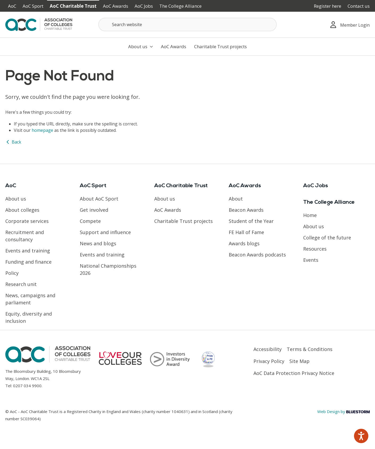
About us (140, 46)
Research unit (21, 284)
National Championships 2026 (108, 269)
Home (310, 215)
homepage (42, 130)
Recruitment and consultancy (24, 236)
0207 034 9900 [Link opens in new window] (27, 385)
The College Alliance (180, 6)
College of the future (327, 237)
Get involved (94, 210)
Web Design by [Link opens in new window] (343, 411)
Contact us (359, 6)
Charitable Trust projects (220, 46)
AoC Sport (33, 6)
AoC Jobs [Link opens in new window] (144, 6)
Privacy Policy (268, 361)
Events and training (27, 250)
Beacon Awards (246, 210)
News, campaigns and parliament (30, 299)
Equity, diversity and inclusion (28, 317)
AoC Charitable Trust (73, 6)
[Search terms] (187, 24)
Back (13, 142)
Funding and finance (28, 262)
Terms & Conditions (309, 349)
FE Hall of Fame (246, 232)
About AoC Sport (99, 198)
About (236, 198)
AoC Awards (115, 6)
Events (310, 260)
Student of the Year (251, 221)
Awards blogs (244, 243)
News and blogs (98, 243)
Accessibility (267, 349)
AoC (12, 6)
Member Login (350, 24)
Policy (12, 273)
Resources (315, 249)
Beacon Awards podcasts (257, 254)
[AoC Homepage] (38, 24)
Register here (327, 6)
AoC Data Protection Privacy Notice (293, 373)
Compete (90, 221)
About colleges (22, 210)
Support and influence (105, 232)
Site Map (299, 361)
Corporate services (27, 221)
